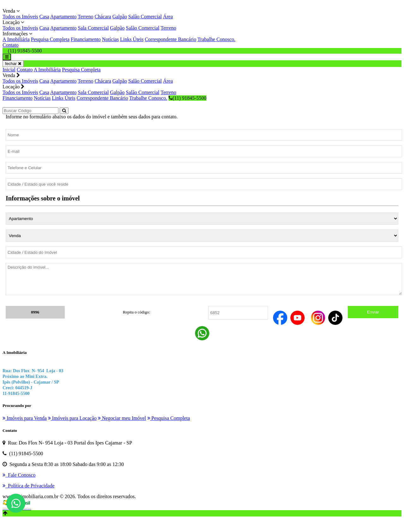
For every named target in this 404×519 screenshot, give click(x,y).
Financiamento (86, 39)
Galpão (119, 16)
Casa (44, 16)
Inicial (9, 69)
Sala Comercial (93, 28)
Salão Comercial (145, 16)
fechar (13, 63)
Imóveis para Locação (72, 418)
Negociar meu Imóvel (122, 418)
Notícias (110, 39)
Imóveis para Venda (25, 418)
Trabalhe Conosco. (216, 39)
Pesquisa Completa (50, 39)
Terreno (85, 16)
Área (168, 16)
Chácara (103, 16)
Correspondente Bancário (170, 39)
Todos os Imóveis (20, 16)
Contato (11, 45)
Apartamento (63, 16)
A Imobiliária (16, 39)
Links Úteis (131, 39)
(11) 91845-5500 (187, 98)
